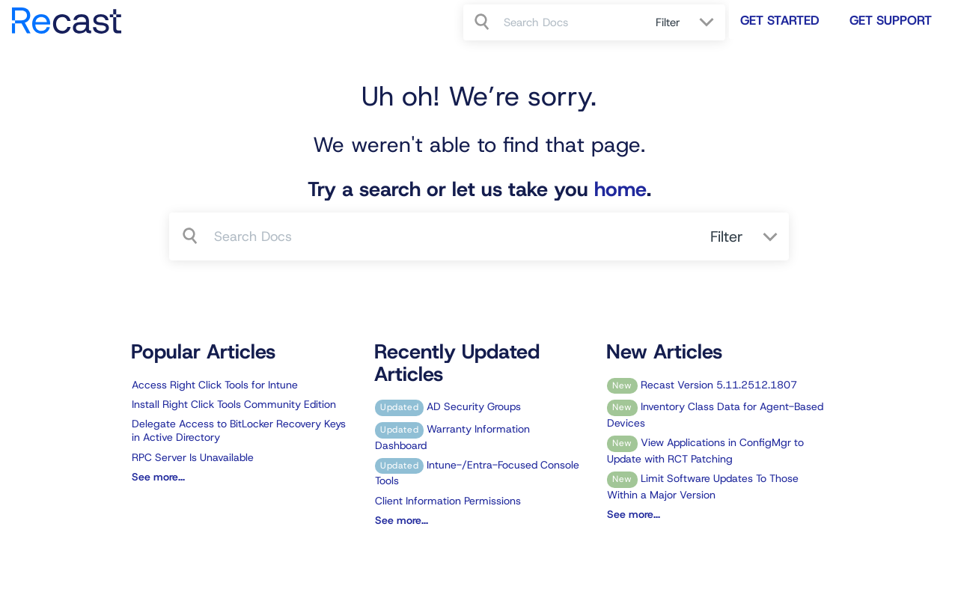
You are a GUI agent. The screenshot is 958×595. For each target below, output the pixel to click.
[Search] (483, 22)
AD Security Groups (448, 406)
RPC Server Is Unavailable (193, 457)
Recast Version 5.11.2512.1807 (702, 384)
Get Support (890, 20)
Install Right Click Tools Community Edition (234, 404)
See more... (158, 476)
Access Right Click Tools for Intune (215, 384)
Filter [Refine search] (670, 22)
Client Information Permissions (448, 500)
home (620, 189)
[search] (571, 22)
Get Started (780, 20)
